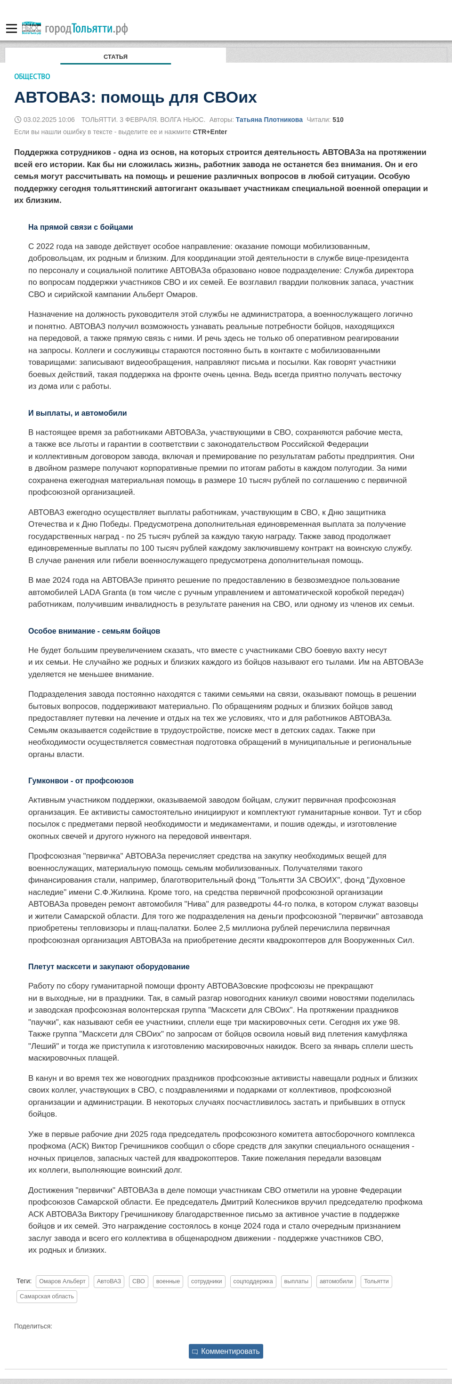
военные (168, 1281)
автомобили (336, 1281)
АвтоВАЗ (109, 1281)
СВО (138, 1281)
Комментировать (226, 1351)
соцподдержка (253, 1281)
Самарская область (47, 1296)
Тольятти (376, 1281)
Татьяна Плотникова (269, 119)
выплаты (296, 1281)
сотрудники (206, 1281)
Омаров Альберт (62, 1281)
